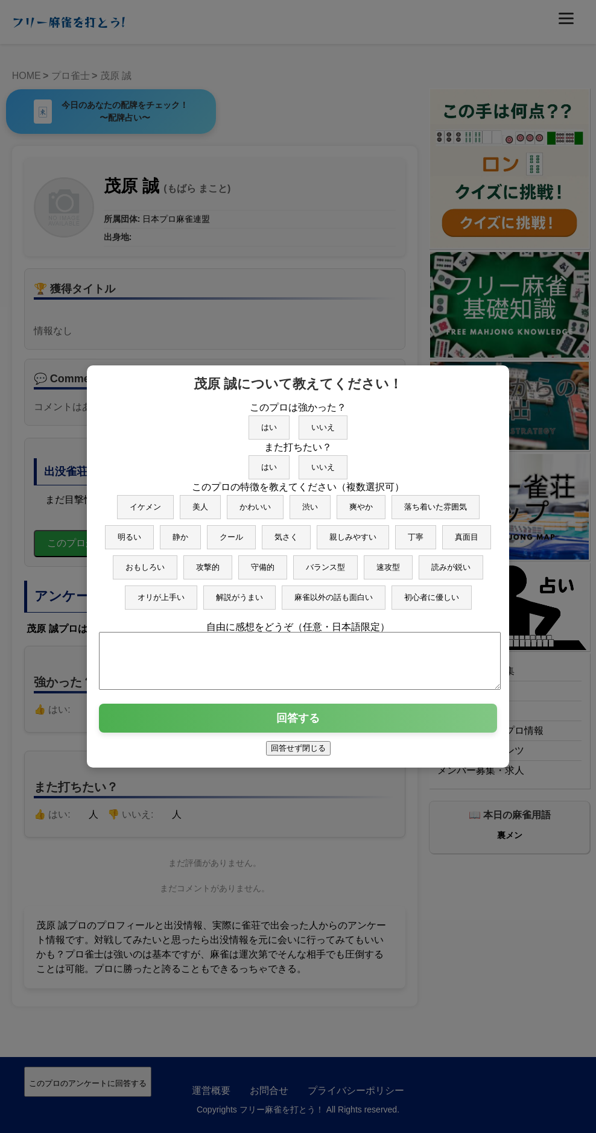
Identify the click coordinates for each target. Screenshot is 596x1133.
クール (231, 531)
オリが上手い (161, 591)
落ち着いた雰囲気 (435, 501)
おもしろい (145, 561)
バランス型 (325, 561)
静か (180, 531)
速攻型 (388, 561)
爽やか (361, 501)
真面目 (466, 531)
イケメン (145, 501)
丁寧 (415, 531)
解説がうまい (239, 591)
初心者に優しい (431, 591)
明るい (129, 531)
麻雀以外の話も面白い (333, 591)
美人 (200, 501)
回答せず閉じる (298, 753)
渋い (310, 501)
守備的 (262, 561)
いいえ (323, 421)
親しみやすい (352, 531)
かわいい (255, 501)
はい (269, 421)
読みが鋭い (451, 561)
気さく (286, 531)
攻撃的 (208, 561)
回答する (298, 724)
